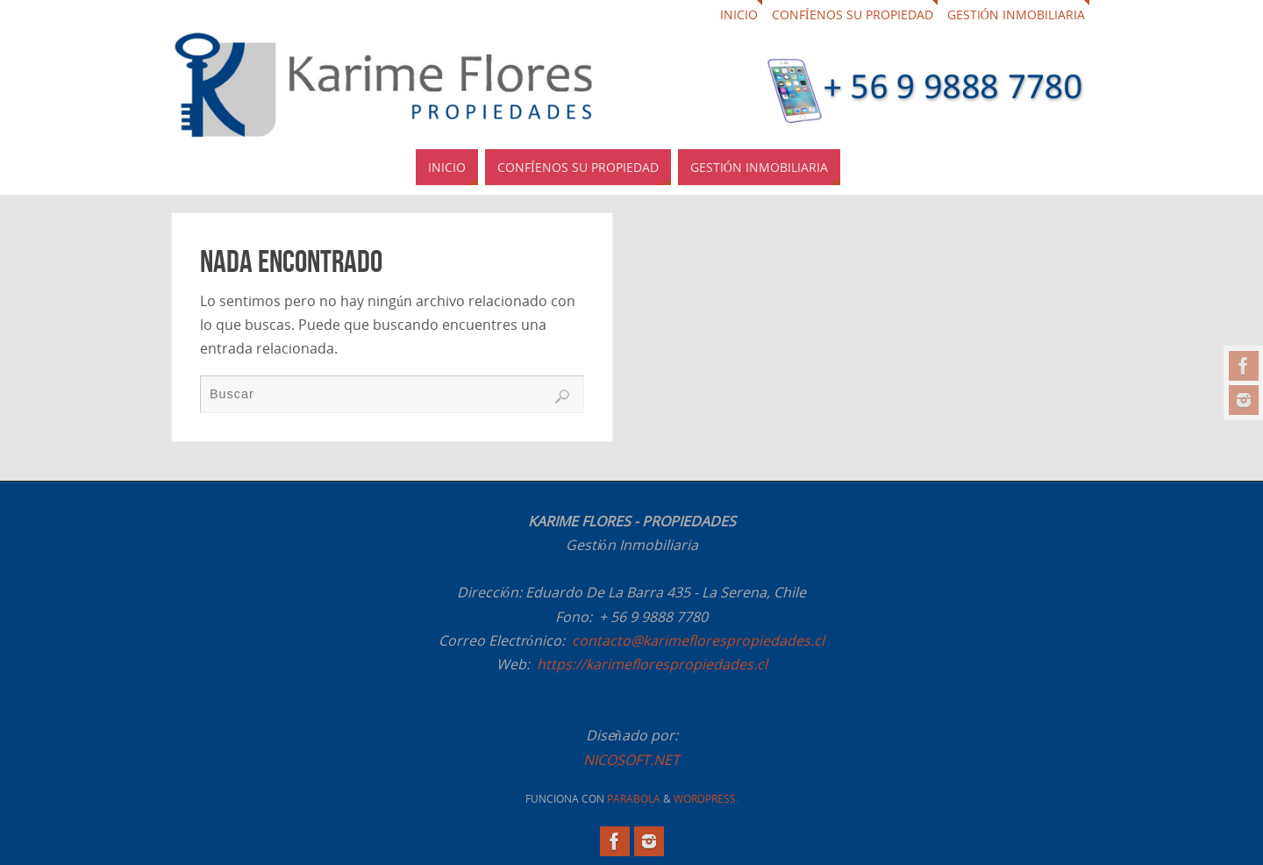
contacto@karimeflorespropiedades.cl (698, 640)
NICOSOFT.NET (631, 759)
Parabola (633, 798)
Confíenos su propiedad (852, 14)
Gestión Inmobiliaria (1016, 14)
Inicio (739, 14)
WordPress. (706, 798)
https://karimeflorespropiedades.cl (652, 664)
